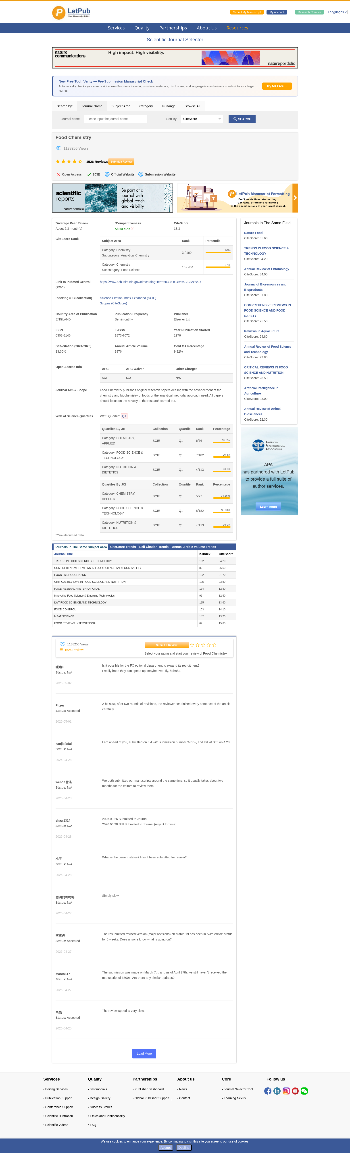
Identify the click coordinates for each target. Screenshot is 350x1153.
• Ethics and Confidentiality (106, 1116)
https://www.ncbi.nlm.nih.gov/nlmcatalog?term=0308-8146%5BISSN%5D (150, 282)
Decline (184, 1147)
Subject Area (120, 106)
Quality (142, 28)
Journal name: (71, 119)
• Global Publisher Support (151, 1098)
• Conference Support (58, 1107)
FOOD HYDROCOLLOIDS (70, 574)
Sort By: (171, 119)
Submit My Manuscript (247, 12)
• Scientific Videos (55, 1125)
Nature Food (253, 233)
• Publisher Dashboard (148, 1089)
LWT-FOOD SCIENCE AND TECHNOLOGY (80, 602)
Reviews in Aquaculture (261, 331)
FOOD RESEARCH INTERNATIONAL (77, 588)
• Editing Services (55, 1089)
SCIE (96, 174)
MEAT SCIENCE (64, 616)
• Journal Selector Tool (237, 1089)
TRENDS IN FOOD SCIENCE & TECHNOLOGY (83, 561)
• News (182, 1089)
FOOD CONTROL (65, 609)
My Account (277, 12)
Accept (165, 1147)
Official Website (123, 174)
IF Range (169, 106)
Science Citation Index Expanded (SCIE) (128, 298)
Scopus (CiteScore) (113, 303)
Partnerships (173, 28)
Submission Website (160, 174)
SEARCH (242, 119)
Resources (237, 28)
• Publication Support (57, 1098)
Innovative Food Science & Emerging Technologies (84, 595)
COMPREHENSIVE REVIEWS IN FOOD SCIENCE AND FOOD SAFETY (97, 568)
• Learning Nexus (234, 1098)
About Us (207, 28)
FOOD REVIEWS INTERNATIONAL (75, 623)
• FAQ (92, 1125)
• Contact (183, 1098)
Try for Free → (277, 86)
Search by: (65, 106)
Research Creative (309, 12)
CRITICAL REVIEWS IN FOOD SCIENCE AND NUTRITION (90, 581)
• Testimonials (97, 1089)
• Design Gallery (99, 1098)
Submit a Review (166, 645)
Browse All (192, 106)
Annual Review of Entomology (266, 269)
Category (146, 106)
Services (116, 28)
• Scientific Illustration (58, 1116)
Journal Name (92, 106)
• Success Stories (100, 1107)
